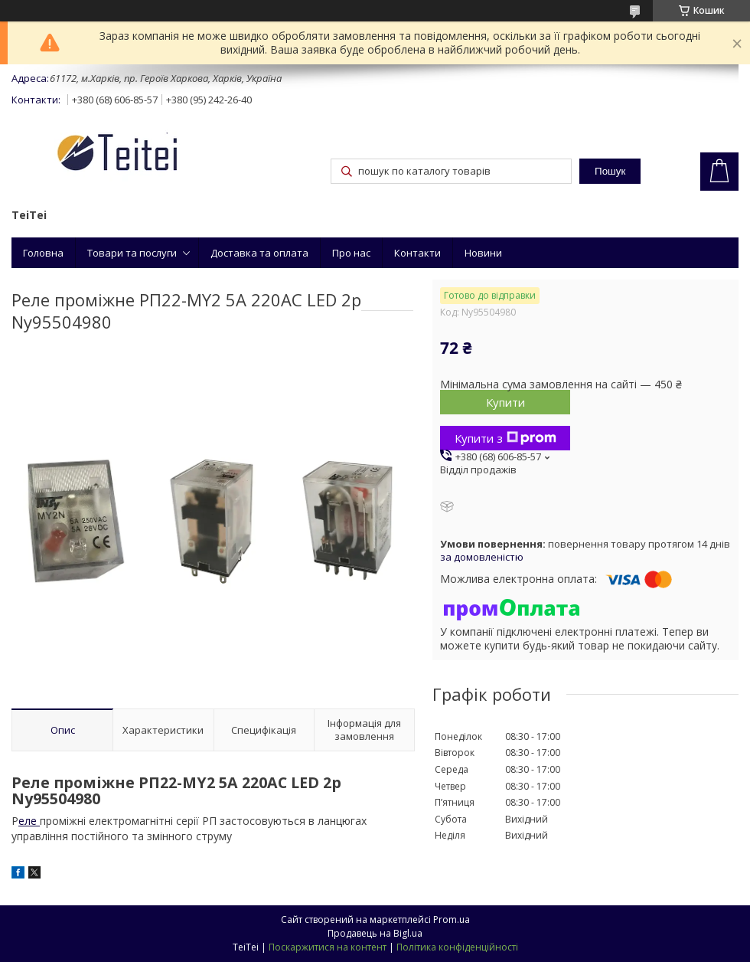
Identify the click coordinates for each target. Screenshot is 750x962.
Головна (43, 253)
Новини (483, 253)
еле (29, 820)
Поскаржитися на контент (327, 947)
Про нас (351, 253)
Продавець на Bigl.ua (375, 933)
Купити (505, 402)
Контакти (417, 253)
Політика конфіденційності (457, 947)
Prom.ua (451, 919)
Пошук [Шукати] (610, 171)
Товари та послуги (132, 253)
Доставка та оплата (259, 253)
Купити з (505, 438)
